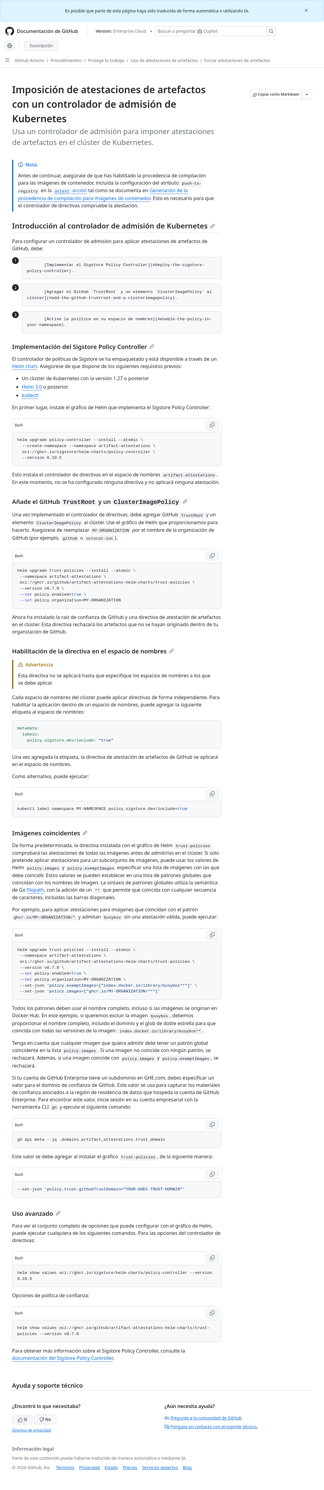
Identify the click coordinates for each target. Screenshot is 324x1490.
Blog (187, 1467)
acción (70, 190)
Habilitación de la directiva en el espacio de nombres (93, 651)
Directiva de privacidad (31, 1430)
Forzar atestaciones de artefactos (237, 60)
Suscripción (41, 45)
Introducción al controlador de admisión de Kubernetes (113, 226)
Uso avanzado (36, 1213)
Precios (130, 1467)
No (45, 1419)
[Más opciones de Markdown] (307, 94)
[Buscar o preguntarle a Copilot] (215, 31)
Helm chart (24, 366)
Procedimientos (66, 60)
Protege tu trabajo (106, 60)
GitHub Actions (29, 60)
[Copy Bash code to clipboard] (212, 425)
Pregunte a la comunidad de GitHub (203, 1418)
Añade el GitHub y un (99, 502)
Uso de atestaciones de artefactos (164, 60)
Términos (65, 1467)
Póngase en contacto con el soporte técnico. (211, 1426)
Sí (22, 1419)
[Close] (307, 9)
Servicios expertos (160, 1467)
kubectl (30, 395)
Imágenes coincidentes (49, 833)
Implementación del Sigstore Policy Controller (83, 347)
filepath (35, 889)
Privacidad (89, 1467)
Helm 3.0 (32, 386)
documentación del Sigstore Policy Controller (62, 1358)
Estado (111, 1467)
